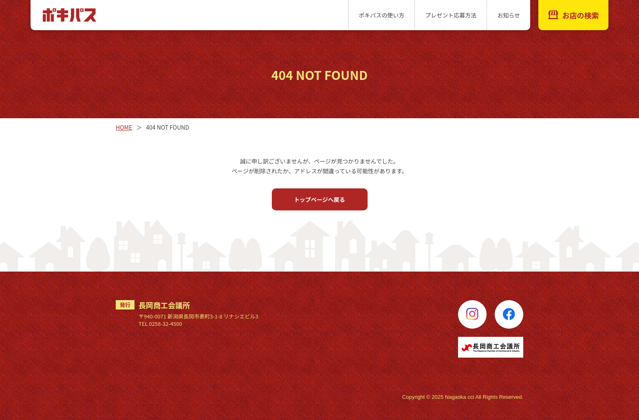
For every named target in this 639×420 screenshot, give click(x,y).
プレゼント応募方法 (450, 15)
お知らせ (508, 15)
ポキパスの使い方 (381, 15)
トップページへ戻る (319, 199)
